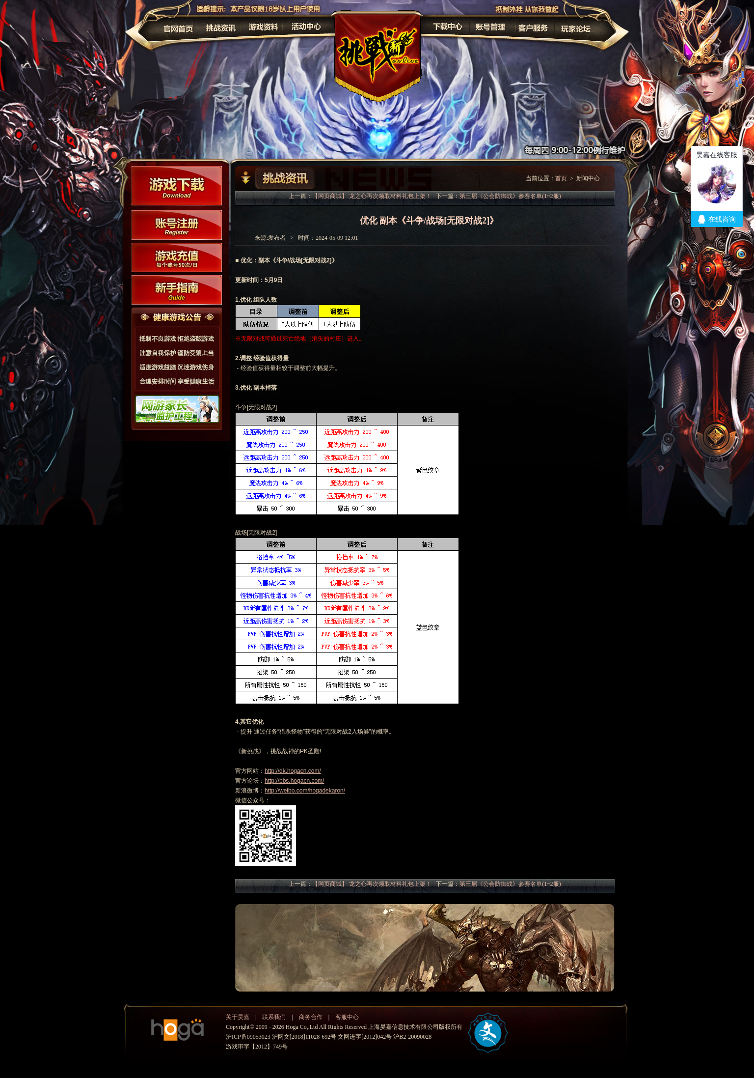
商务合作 (311, 1017)
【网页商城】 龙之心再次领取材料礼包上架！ (371, 196)
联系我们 (274, 1017)
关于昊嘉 (237, 1017)
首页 (561, 178)
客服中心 (347, 1017)
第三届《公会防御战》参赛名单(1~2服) (510, 196)
